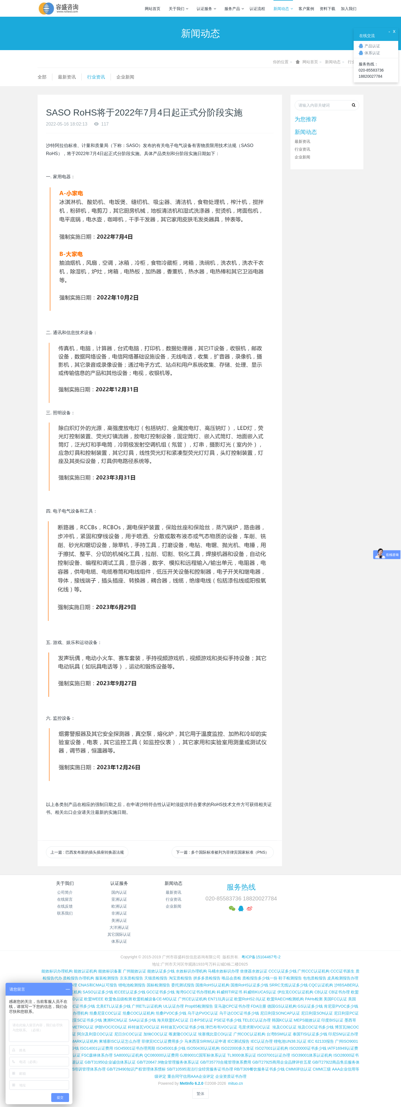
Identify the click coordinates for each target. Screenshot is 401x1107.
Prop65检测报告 (199, 1006)
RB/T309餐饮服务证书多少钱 (259, 1069)
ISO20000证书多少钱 (307, 1048)
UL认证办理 (173, 1006)
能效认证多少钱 (161, 971)
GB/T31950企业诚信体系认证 (110, 1062)
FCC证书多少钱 (81, 1006)
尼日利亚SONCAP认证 (280, 1013)
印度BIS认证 (332, 1020)
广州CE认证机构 (192, 999)
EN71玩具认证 (220, 999)
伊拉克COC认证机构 (295, 992)
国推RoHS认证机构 (212, 985)
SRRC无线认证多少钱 (288, 985)
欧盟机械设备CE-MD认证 (155, 999)
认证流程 (257, 8)
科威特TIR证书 (230, 992)
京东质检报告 (131, 978)
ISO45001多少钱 (170, 1048)
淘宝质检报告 (180, 978)
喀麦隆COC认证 (183, 1034)
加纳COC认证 (155, 1034)
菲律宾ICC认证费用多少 (162, 1041)
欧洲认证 (119, 906)
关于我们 (178, 8)
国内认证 (119, 892)
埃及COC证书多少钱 (316, 1027)
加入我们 (348, 8)
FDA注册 (258, 1006)
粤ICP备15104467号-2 (260, 957)
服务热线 (241, 887)
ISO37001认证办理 (273, 1055)
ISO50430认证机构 (203, 1048)
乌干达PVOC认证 (202, 1013)
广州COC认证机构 (249, 1034)
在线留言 (65, 899)
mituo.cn (235, 1083)
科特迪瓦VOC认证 (144, 1027)
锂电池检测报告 (132, 985)
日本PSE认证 (201, 1020)
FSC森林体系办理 (97, 1055)
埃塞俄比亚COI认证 (215, 1034)
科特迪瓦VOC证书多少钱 (182, 1027)
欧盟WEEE (93, 999)
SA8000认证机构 (128, 1055)
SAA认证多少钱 (142, 1020)
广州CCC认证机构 (313, 971)
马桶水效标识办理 (223, 971)
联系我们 (65, 913)
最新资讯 (67, 77)
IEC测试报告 (239, 1041)
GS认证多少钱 (310, 1006)
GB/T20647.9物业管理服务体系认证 (168, 1062)
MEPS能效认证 (307, 1020)
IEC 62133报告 (320, 1041)
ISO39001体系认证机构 (311, 1055)
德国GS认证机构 (281, 1006)
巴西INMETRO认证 (77, 1027)
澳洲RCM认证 (115, 1020)
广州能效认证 (134, 971)
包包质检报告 (314, 978)
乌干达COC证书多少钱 (239, 1013)
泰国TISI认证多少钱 (310, 1034)
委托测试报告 (183, 985)
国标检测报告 (158, 985)
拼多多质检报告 (207, 978)
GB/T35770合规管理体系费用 (225, 1062)
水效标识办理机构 (191, 971)
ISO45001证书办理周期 (134, 1048)
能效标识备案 (110, 971)
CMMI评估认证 (299, 1069)
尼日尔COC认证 (128, 1034)
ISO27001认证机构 (271, 1048)
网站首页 (152, 8)
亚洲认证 (119, 899)
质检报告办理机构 (78, 978)
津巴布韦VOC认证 (221, 1027)
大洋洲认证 (119, 927)
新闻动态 (283, 8)
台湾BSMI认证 (279, 1034)
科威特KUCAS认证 (259, 992)
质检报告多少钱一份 (259, 978)
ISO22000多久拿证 (237, 1048)
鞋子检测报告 (290, 978)
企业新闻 (125, 77)
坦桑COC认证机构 (139, 1013)
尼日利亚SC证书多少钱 (82, 1020)
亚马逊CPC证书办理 (232, 1006)
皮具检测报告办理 (342, 978)
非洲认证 (119, 913)
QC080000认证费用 (161, 1055)
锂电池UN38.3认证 (290, 1041)
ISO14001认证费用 (96, 1048)
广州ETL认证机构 (147, 1006)
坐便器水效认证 (253, 971)
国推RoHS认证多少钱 (249, 985)
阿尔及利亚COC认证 (95, 1034)
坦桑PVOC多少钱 (171, 1013)
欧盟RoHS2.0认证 (250, 999)
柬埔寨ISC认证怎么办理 (119, 1041)
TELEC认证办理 (257, 1020)
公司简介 (65, 892)
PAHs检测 (313, 999)
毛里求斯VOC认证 (254, 1027)
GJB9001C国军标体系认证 (203, 1055)
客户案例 (306, 8)
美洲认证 (119, 920)
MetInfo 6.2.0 (192, 1083)
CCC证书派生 (342, 971)
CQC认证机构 (321, 985)
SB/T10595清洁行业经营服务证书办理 (200, 1069)
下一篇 (222, 852)
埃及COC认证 (284, 1027)
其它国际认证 (119, 934)
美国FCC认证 (335, 999)
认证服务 (206, 8)
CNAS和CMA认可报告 (97, 985)
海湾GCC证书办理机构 (196, 992)
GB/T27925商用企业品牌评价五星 (281, 1062)
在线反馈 (65, 906)
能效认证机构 (85, 971)
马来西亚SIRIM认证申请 (205, 1041)
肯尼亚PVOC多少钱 (341, 1006)
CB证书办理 (339, 992)
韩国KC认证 (282, 1020)
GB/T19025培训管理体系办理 (80, 1069)
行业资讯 (96, 77)
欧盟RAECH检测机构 (285, 999)
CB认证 (320, 992)
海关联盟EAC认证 (173, 1020)
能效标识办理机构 (57, 971)
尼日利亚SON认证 (317, 1013)
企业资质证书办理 (230, 1076)
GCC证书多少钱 (160, 992)
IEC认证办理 (262, 1041)
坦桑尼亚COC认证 (105, 1013)
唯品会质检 (231, 978)
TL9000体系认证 (241, 1055)
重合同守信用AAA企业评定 (190, 1076)
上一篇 (87, 852)
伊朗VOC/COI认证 (111, 1027)
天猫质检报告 (156, 978)
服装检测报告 (107, 978)
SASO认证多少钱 (98, 992)
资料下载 (327, 8)
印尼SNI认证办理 (343, 1034)
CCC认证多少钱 (282, 971)
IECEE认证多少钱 (129, 992)
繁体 (200, 1093)
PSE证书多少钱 (227, 1020)
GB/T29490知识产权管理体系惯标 (136, 1069)
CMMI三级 (322, 1069)
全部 (42, 77)
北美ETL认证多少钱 (113, 1006)
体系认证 (119, 941)
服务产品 (234, 8)
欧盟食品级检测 (118, 999)
